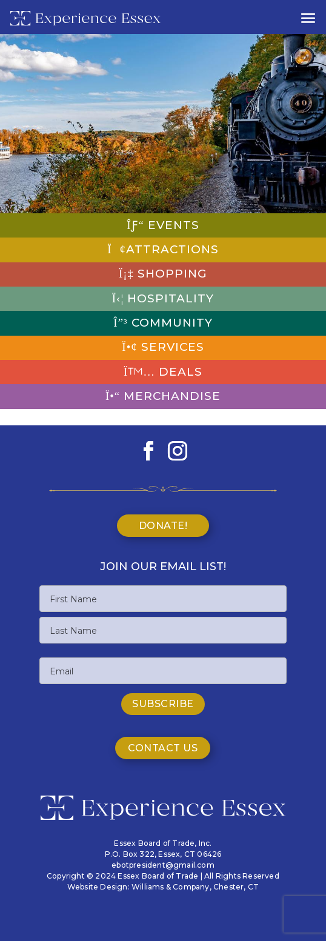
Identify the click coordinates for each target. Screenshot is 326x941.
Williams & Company (170, 886)
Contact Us (163, 748)
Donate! (163, 525)
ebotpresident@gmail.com (163, 865)
